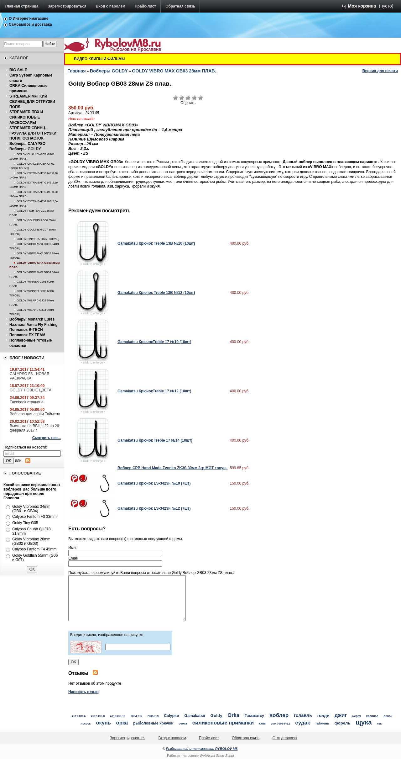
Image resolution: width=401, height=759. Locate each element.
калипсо (372, 716)
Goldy (216, 715)
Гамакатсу (254, 716)
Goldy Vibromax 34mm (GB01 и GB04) (31, 508)
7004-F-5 (136, 716)
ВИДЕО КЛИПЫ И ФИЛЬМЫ (99, 59)
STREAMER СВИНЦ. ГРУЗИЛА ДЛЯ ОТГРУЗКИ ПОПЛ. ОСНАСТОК (32, 133)
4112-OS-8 (98, 716)
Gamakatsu (194, 716)
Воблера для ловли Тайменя (35, 414)
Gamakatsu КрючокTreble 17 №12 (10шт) (154, 391)
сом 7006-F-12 (280, 723)
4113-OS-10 (117, 716)
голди (323, 715)
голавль (303, 715)
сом (262, 723)
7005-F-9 (153, 716)
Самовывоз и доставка (30, 24)
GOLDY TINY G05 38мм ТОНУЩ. (38, 239)
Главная (76, 70)
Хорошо (194, 97)
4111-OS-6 (79, 716)
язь (379, 723)
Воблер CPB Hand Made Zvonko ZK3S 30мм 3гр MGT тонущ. (172, 468)
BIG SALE (18, 70)
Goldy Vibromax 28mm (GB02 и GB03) (31, 541)
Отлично (200, 97)
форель (342, 723)
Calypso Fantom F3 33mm (34, 516)
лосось (86, 723)
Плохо (182, 97)
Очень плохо (175, 97)
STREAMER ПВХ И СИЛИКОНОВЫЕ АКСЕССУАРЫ (26, 117)
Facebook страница (27, 402)
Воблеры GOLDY (25, 149)
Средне (188, 97)
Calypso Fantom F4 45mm (34, 549)
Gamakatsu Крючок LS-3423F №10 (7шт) (153, 483)
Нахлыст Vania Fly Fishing (33, 324)
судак (302, 723)
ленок (387, 716)
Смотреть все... (46, 438)
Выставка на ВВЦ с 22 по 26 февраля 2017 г (34, 428)
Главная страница (22, 6)
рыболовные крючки (153, 723)
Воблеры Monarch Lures (32, 319)
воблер (279, 715)
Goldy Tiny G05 (25, 523)
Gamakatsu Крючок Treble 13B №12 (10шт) (156, 292)
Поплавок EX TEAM (27, 335)
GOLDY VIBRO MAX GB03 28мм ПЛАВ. (174, 70)
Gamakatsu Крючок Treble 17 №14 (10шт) (154, 440)
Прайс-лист (145, 6)
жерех (356, 716)
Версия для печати (380, 71)
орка (122, 723)
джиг (341, 715)
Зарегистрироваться (67, 6)
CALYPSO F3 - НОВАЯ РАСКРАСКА (29, 376)
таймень (322, 723)
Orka (233, 715)
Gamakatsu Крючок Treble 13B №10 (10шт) (156, 243)
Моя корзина (362, 5)
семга (183, 723)
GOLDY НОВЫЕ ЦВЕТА (30, 390)
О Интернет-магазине (29, 18)
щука (364, 722)
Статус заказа (285, 738)
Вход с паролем (110, 6)
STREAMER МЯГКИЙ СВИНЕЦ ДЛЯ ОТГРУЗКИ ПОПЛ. (32, 101)
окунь (103, 722)
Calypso (171, 716)
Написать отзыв (83, 692)
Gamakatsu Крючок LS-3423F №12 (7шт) (153, 508)
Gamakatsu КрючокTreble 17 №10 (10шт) (154, 342)
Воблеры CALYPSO (27, 143)
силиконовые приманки (223, 723)
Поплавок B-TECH (26, 329)
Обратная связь (180, 6)
